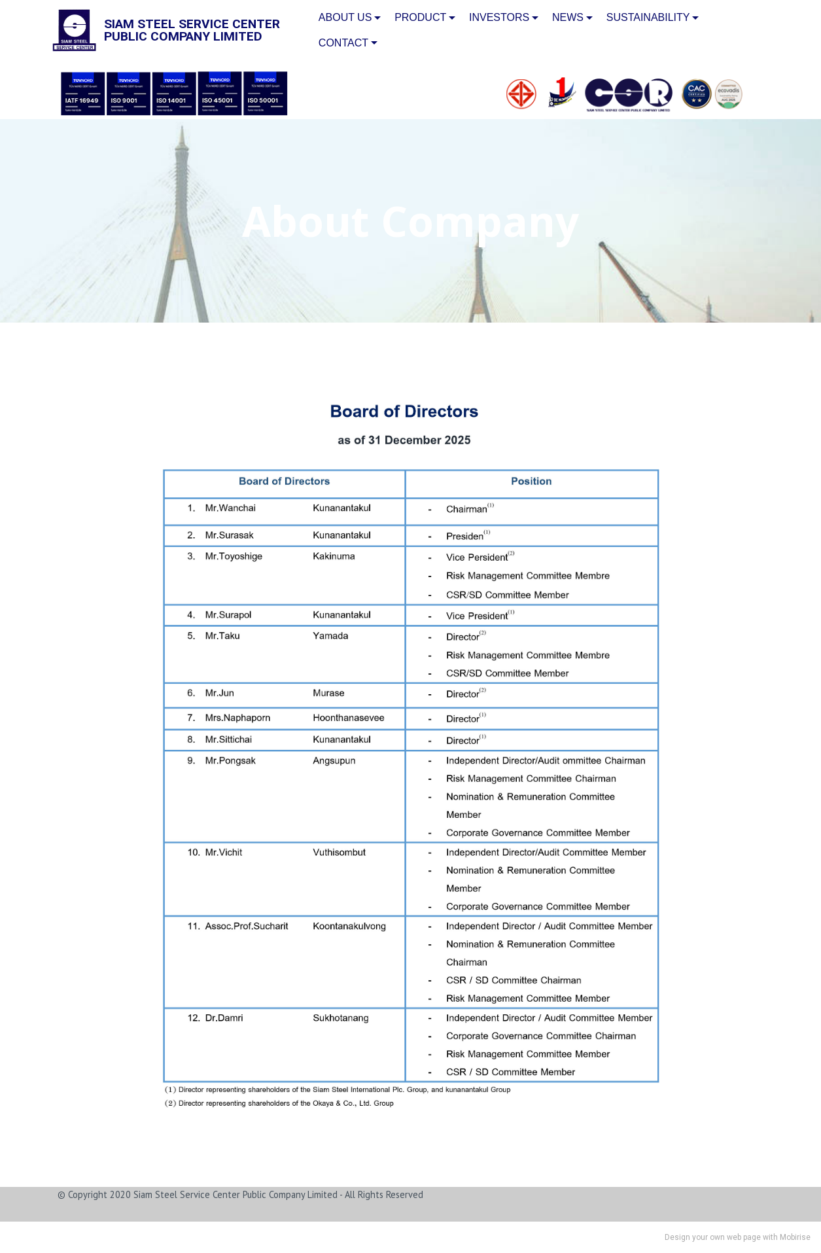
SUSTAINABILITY (648, 17)
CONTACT (343, 42)
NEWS (568, 17)
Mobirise (795, 1237)
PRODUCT (420, 17)
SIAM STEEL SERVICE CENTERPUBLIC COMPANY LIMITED (192, 30)
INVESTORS (499, 17)
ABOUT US (345, 17)
